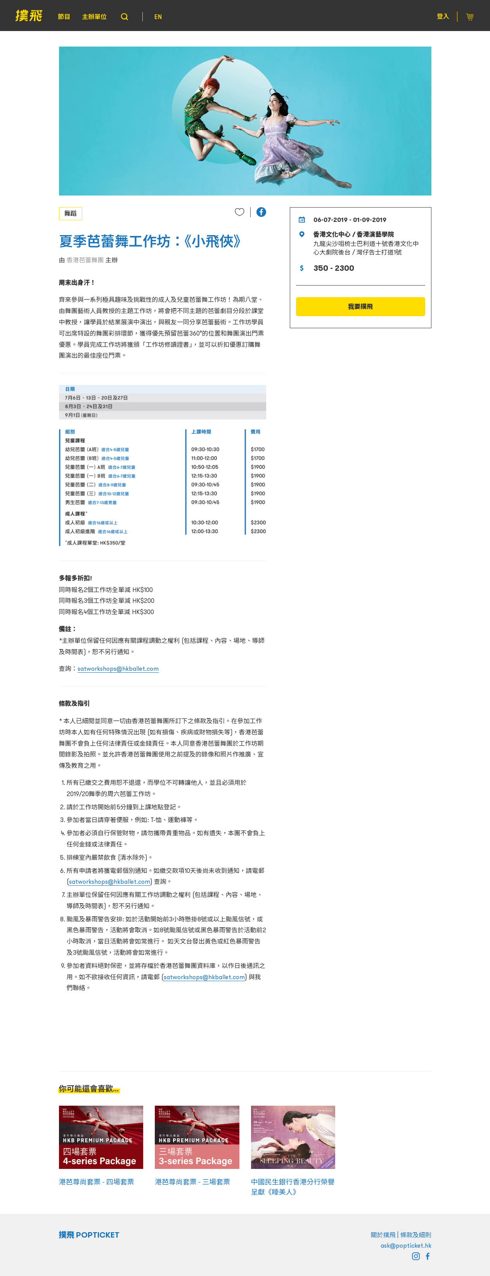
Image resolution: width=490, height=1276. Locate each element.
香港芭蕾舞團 (85, 260)
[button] (261, 212)
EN (158, 17)
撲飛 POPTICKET (89, 1235)
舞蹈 (70, 213)
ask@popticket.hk (406, 1245)
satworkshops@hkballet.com (118, 668)
